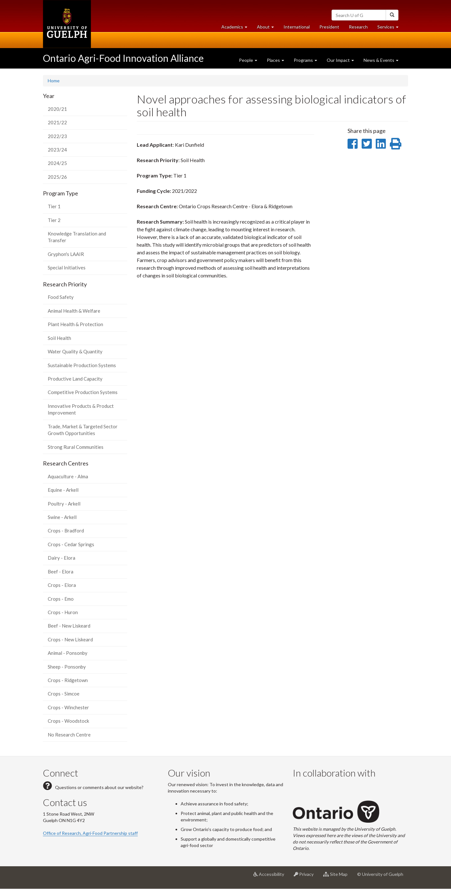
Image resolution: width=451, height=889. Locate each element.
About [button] (268, 28)
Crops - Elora (62, 585)
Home (54, 80)
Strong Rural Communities (75, 447)
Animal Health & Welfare (74, 311)
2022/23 (57, 136)
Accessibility (271, 876)
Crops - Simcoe (63, 693)
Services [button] (390, 28)
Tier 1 (54, 206)
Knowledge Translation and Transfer (77, 237)
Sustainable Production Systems (82, 365)
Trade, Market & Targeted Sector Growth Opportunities (83, 430)
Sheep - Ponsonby (67, 667)
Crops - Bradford (66, 530)
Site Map (337, 876)
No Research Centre (69, 734)
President (329, 26)
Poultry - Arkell (64, 503)
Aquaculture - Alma (68, 476)
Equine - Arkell (63, 490)
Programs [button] (305, 60)
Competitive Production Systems (83, 392)
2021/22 (57, 122)
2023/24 (57, 149)
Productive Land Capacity (75, 379)
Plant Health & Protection (75, 324)
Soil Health (59, 338)
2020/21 (57, 109)
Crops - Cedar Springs (71, 544)
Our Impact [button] (340, 60)
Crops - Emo (61, 599)
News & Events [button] (381, 60)
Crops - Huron (63, 612)
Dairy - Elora (61, 558)
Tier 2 (54, 220)
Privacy (306, 876)
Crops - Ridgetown (68, 680)
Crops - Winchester (68, 707)
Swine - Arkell (62, 517)
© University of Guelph (380, 874)
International (296, 26)
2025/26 (57, 177)
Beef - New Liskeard (69, 626)
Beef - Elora (60, 571)
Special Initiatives (67, 267)
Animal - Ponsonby (67, 653)
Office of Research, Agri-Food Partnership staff (90, 833)
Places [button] (275, 60)
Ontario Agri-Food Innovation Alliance (123, 58)
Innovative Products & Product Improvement (81, 409)
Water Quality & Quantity (75, 351)
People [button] (248, 60)
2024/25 (57, 163)
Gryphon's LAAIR (66, 254)
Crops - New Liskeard (70, 639)
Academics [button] (236, 28)
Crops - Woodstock (68, 721)
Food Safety (61, 297)
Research (361, 28)
